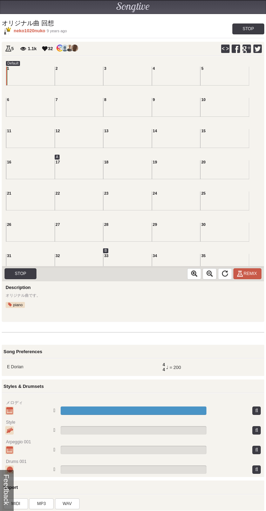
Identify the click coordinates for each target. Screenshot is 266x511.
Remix (248, 273)
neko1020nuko (29, 30)
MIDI (15, 503)
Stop (248, 28)
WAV (67, 503)
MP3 (41, 503)
